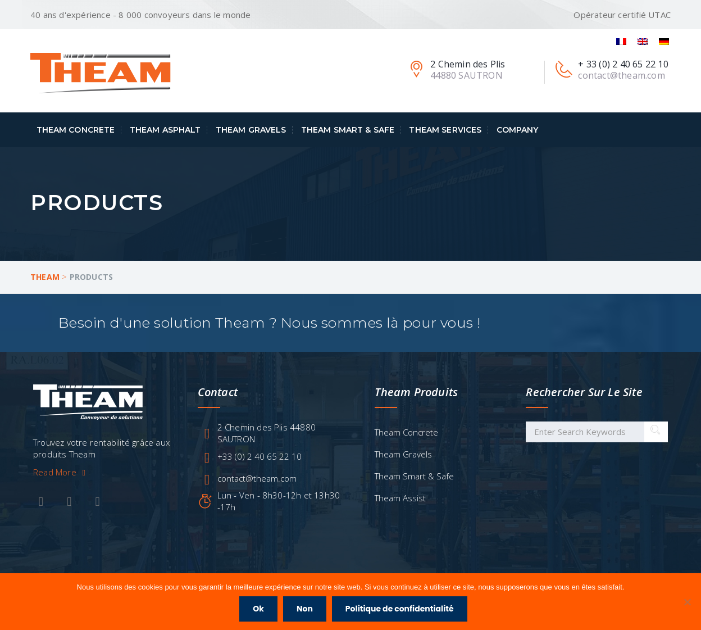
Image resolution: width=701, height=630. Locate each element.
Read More (61, 472)
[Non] (687, 602)
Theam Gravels (251, 130)
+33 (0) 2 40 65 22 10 (259, 456)
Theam (45, 276)
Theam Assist (400, 498)
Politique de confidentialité (399, 608)
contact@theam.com (257, 478)
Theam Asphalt (165, 130)
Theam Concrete (76, 130)
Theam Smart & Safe (348, 130)
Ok (258, 608)
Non (305, 608)
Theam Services (445, 130)
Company (518, 130)
